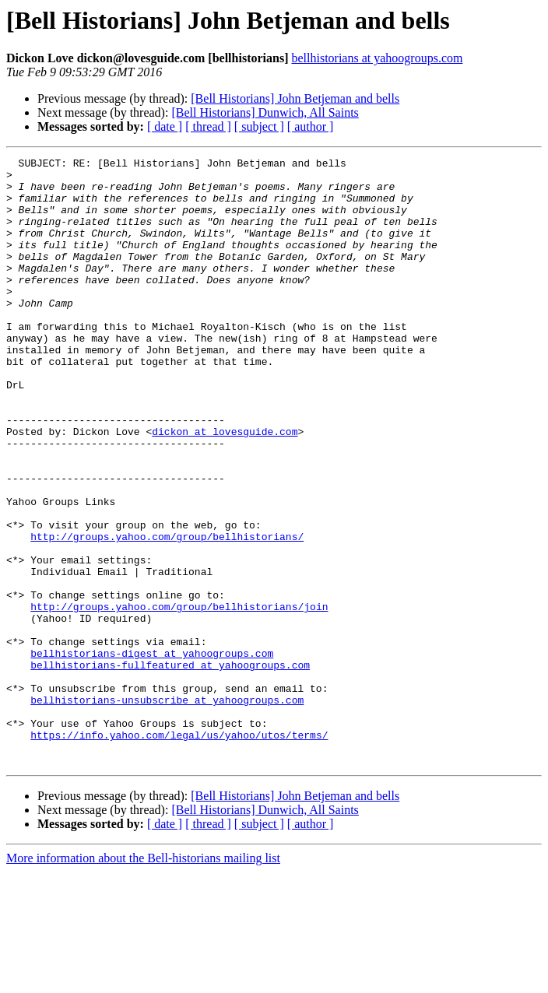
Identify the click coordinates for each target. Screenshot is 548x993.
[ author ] (310, 126)
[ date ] (164, 126)
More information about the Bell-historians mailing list (143, 979)
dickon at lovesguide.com (224, 487)
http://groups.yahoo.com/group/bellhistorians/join (179, 697)
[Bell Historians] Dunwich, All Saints (264, 112)
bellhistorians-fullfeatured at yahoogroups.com (170, 767)
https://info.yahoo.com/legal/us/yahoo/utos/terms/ (179, 851)
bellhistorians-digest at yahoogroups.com (151, 753)
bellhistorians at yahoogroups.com (376, 58)
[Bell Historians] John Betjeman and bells (295, 98)
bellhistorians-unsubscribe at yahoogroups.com (167, 809)
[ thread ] (208, 126)
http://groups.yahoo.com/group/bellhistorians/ (167, 613)
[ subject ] (259, 126)
